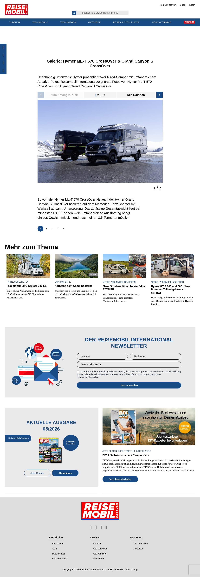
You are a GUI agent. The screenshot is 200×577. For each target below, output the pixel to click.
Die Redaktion (141, 543)
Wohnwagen (68, 22)
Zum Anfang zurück (64, 95)
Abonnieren (65, 473)
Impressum (57, 543)
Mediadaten (99, 558)
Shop (183, 5)
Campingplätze (63, 282)
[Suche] (74, 13)
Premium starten (167, 5)
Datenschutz (58, 553)
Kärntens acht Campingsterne (73, 286)
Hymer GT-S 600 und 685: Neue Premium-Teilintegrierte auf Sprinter (170, 289)
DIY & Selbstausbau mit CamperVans (125, 455)
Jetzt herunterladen (120, 479)
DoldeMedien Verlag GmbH (97, 569)
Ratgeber (94, 22)
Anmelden (129, 385)
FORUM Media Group (126, 569)
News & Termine (162, 22)
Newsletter (139, 548)
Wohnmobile (40, 22)
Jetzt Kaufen (37, 473)
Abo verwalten (100, 548)
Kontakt (97, 543)
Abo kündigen (100, 553)
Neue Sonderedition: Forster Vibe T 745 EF (123, 288)
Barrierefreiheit (59, 558)
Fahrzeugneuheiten (17, 282)
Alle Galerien (136, 95)
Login (192, 5)
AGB (54, 548)
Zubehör (14, 22)
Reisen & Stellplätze (126, 22)
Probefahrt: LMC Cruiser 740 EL (26, 286)
